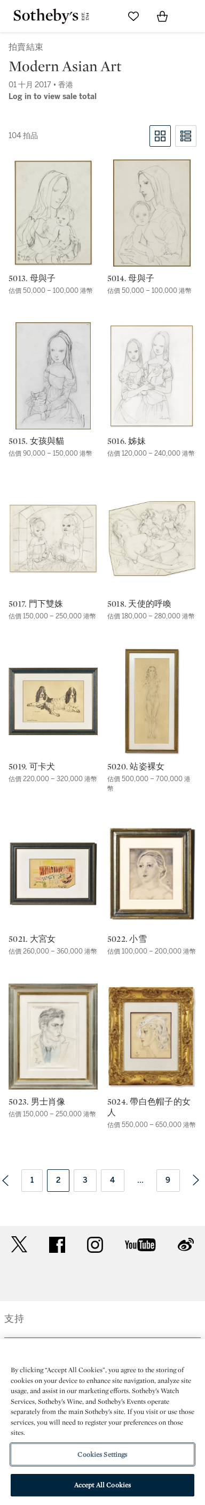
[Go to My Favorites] (133, 16)
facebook (57, 1245)
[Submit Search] (104, 16)
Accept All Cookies (102, 1484)
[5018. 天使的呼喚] (151, 538)
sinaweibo (186, 1244)
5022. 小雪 (127, 939)
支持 (14, 1319)
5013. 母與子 (32, 278)
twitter (19, 1244)
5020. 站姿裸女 (136, 766)
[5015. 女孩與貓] (53, 375)
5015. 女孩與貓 (37, 441)
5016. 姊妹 (126, 441)
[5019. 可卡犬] (53, 701)
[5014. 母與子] (152, 213)
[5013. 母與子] (53, 213)
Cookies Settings (102, 1454)
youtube (140, 1244)
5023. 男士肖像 (37, 1101)
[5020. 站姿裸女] (152, 701)
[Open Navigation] (191, 16)
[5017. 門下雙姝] (53, 538)
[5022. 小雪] (151, 873)
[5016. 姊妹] (151, 375)
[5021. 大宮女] (53, 874)
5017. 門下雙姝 (36, 604)
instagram (95, 1245)
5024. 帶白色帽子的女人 (149, 1107)
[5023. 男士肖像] (53, 1036)
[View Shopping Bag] (162, 16)
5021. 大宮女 (32, 939)
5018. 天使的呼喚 (139, 604)
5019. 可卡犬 (32, 766)
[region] (102, 1422)
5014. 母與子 (130, 278)
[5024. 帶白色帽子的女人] (151, 1036)
